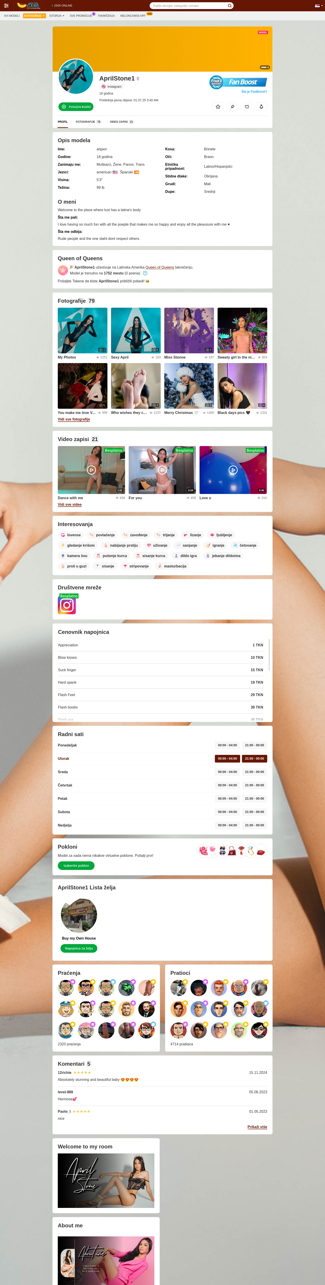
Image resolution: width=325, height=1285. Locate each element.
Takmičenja (106, 15)
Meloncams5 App (134, 15)
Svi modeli (12, 15)
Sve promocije (82, 15)
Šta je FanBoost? (254, 91)
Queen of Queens (160, 267)
